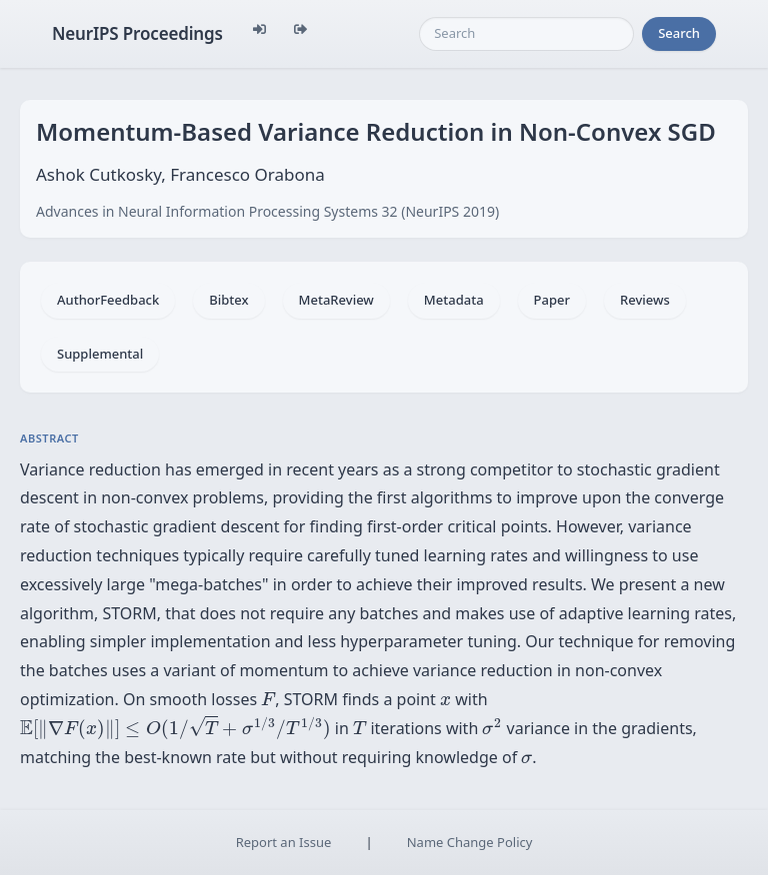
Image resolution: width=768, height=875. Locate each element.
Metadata (454, 300)
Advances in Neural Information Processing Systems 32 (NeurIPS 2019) (267, 211)
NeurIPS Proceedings (137, 33)
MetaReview (336, 300)
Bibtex (228, 300)
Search (679, 33)
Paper (552, 300)
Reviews (645, 300)
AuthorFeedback (108, 300)
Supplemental (100, 354)
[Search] (526, 34)
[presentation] (268, 698)
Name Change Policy (470, 842)
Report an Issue (284, 842)
